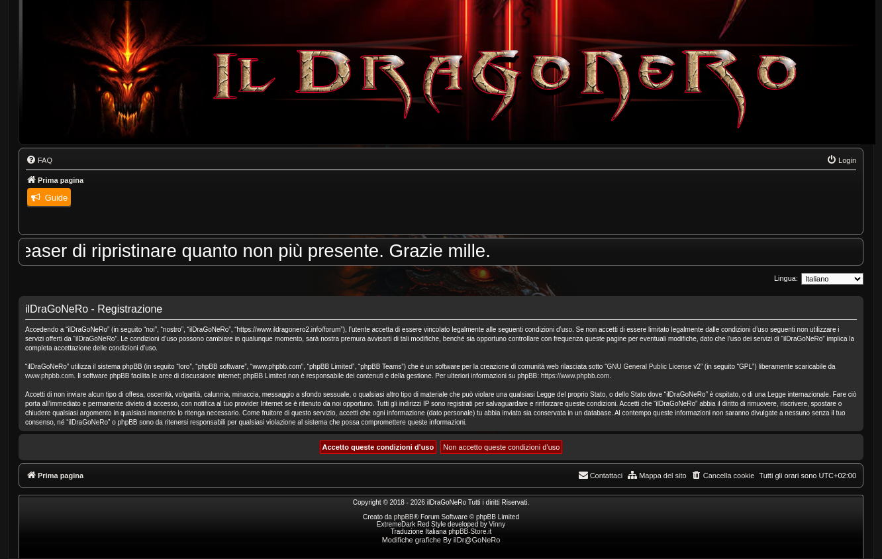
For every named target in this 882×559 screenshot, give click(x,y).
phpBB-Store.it (469, 531)
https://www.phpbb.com (575, 376)
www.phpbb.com (49, 376)
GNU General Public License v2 (654, 366)
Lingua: (786, 278)
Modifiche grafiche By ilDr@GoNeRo (441, 540)
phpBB (404, 517)
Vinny (497, 524)
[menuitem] (39, 160)
